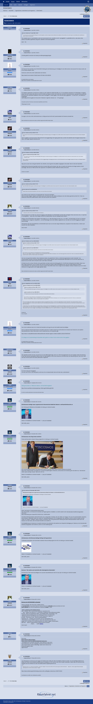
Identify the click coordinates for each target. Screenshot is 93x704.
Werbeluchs (11, 702)
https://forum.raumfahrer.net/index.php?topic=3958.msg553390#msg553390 (37, 388)
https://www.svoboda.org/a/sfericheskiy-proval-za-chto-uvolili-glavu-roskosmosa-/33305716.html (42, 671)
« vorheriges (82, 14)
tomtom (10, 69)
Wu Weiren (25, 518)
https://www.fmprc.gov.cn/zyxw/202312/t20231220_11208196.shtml (36, 514)
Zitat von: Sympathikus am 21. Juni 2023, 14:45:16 (31, 283)
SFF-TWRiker (10, 87)
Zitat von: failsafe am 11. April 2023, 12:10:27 (30, 33)
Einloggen (26, 4)
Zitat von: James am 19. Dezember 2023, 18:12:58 (30, 490)
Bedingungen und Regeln (20, 701)
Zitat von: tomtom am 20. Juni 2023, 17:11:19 (30, 132)
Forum (12, 1)
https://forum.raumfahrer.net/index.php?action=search (32, 80)
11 (9, 16)
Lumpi (10, 660)
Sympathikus (10, 115)
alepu (10, 370)
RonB (10, 385)
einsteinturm (10, 55)
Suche (15, 4)
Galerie (18, 1)
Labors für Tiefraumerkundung (45, 518)
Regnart (10, 485)
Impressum (28, 701)
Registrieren (32, 4)
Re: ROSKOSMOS (26, 28)
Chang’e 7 (67, 516)
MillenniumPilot (10, 349)
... (7, 16)
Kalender (20, 4)
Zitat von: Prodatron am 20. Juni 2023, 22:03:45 (30, 152)
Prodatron (10, 131)
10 (8, 16)
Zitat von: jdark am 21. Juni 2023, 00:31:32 (29, 189)
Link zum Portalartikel (46, 420)
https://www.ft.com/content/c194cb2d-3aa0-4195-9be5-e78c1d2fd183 (36, 75)
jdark (10, 150)
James (10, 403)
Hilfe (11, 4)
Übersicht (6, 4)
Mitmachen (24, 1)
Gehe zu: (66, 686)
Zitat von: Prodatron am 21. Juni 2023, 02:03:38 (30, 241)
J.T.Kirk (10, 282)
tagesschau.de (25, 647)
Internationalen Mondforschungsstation (75, 511)
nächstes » (87, 14)
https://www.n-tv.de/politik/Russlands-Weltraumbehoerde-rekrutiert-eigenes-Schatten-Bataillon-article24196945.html (46, 333)
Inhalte (7, 1)
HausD (10, 210)
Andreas (10, 633)
